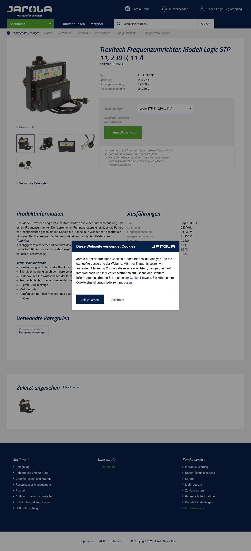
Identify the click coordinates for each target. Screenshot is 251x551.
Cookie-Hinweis (140, 278)
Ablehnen (117, 299)
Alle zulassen (90, 299)
